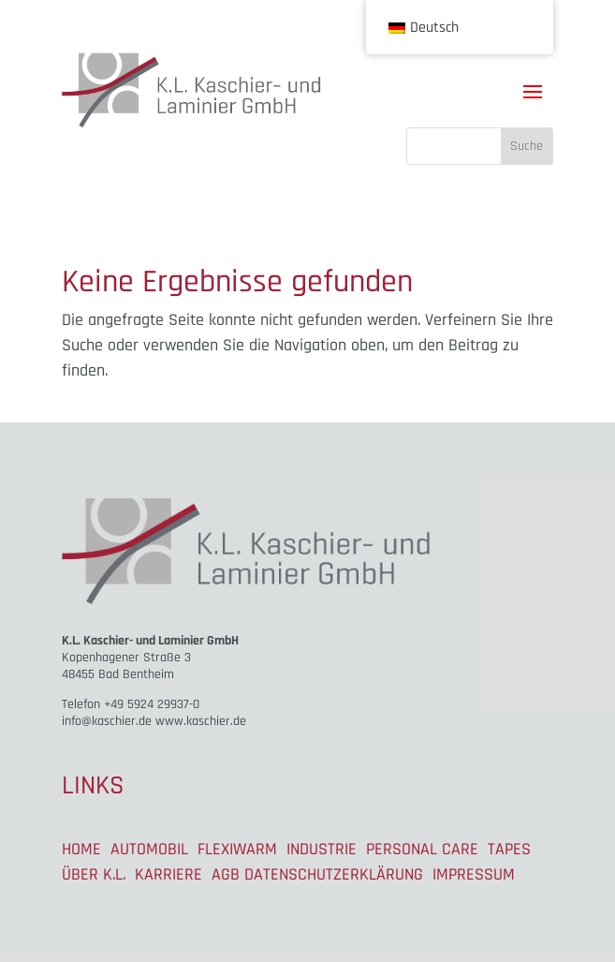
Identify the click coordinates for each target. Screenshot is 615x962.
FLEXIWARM (237, 849)
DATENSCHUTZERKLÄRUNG (333, 874)
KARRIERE (168, 874)
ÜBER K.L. (93, 874)
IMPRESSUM (473, 874)
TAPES (509, 849)
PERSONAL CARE (422, 849)
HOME (81, 849)
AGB (226, 874)
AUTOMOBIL (149, 849)
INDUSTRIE (321, 849)
